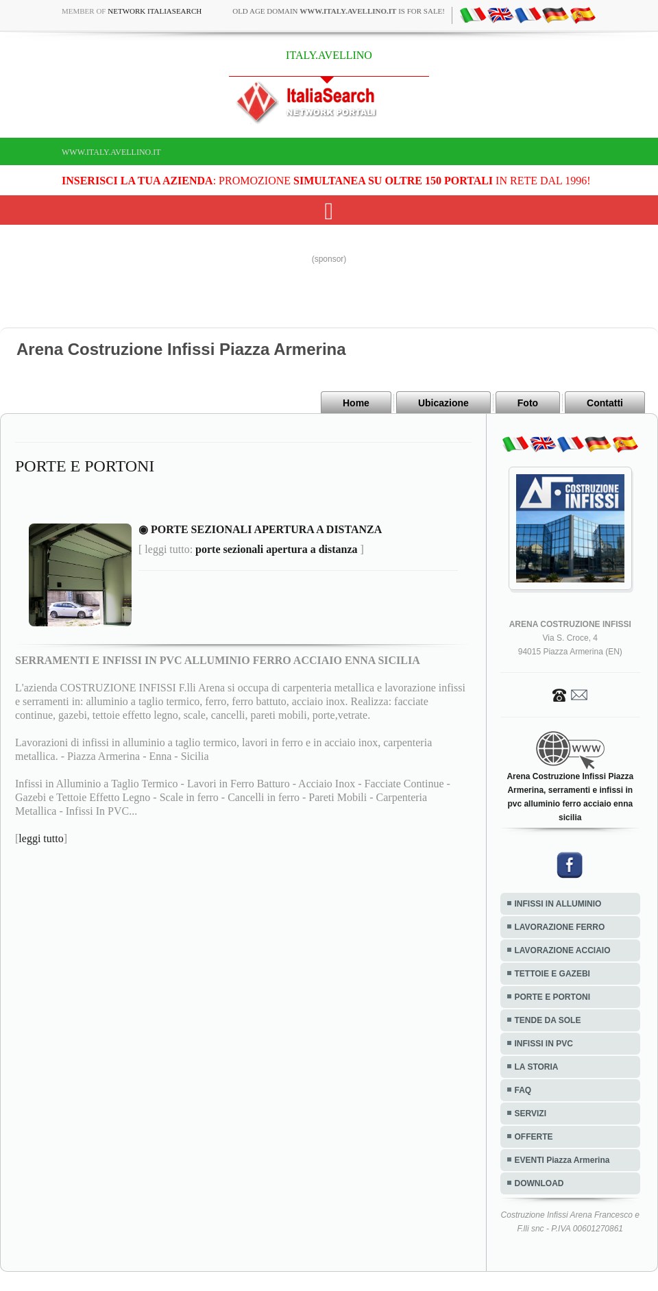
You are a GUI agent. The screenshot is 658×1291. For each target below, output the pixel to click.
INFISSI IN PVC (544, 1043)
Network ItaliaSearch (155, 11)
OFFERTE (534, 1137)
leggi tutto (41, 838)
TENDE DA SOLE (548, 1020)
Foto (527, 402)
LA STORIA (537, 1067)
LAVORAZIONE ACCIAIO (563, 950)
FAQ (523, 1090)
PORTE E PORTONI (552, 997)
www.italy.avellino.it (111, 152)
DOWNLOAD (539, 1183)
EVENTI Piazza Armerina (562, 1160)
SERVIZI (530, 1113)
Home (356, 402)
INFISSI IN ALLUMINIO (558, 904)
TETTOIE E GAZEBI (552, 974)
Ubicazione (443, 402)
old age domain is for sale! (338, 11)
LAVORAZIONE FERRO (560, 927)
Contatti (605, 402)
